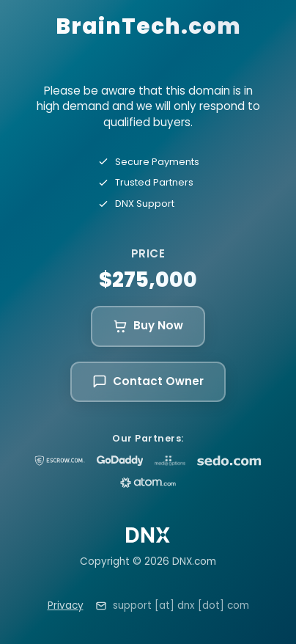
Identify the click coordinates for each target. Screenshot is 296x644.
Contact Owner (148, 381)
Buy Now (148, 325)
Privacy (66, 605)
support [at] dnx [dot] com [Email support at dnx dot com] (181, 605)
